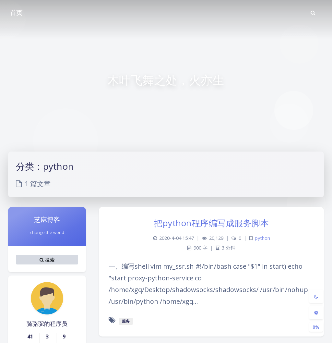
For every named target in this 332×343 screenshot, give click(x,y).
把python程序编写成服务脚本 (211, 223)
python (262, 238)
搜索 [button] (47, 259)
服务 (126, 321)
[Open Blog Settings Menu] (316, 312)
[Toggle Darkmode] (316, 296)
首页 (16, 12)
